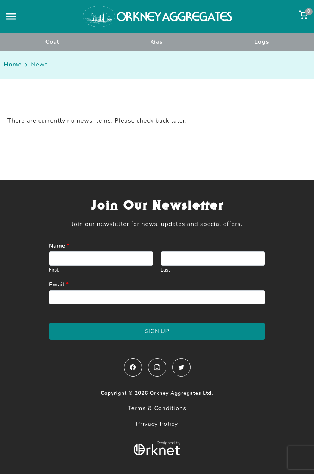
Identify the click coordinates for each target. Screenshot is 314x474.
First (54, 270)
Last (165, 270)
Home (13, 65)
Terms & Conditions (157, 408)
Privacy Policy (157, 424)
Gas (157, 42)
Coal (52, 42)
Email (59, 285)
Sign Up (157, 331)
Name (59, 246)
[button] (11, 16)
